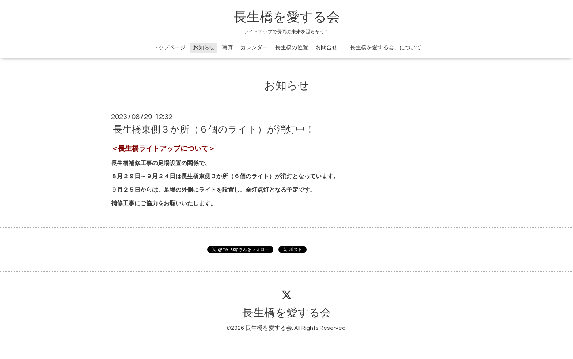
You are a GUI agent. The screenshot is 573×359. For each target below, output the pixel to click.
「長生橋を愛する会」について (383, 47)
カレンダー (254, 47)
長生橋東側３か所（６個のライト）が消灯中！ (214, 129)
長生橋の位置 (291, 47)
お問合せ (326, 47)
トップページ (169, 47)
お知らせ (204, 47)
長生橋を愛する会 (287, 17)
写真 (227, 47)
